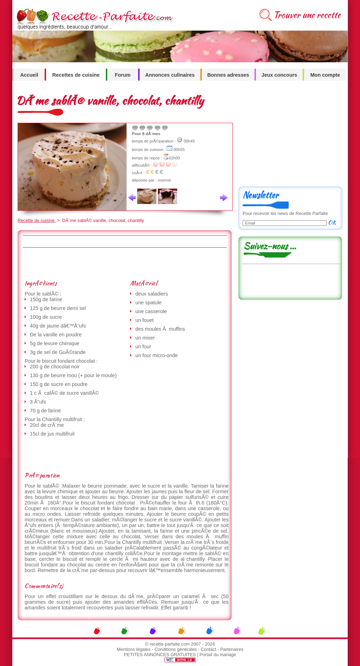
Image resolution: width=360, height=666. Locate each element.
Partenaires (231, 649)
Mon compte (325, 75)
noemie (164, 180)
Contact (208, 649)
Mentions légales (133, 649)
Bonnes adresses (228, 75)
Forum (123, 75)
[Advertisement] (124, 263)
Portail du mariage (218, 654)
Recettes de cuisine (75, 75)
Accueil (29, 75)
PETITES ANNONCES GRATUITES (160, 654)
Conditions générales (175, 649)
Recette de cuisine (37, 220)
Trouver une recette (307, 15)
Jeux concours (279, 75)
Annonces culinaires (170, 75)
